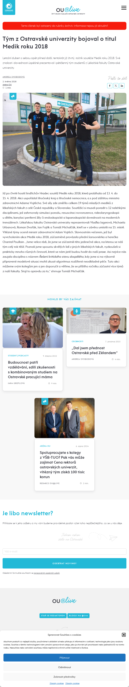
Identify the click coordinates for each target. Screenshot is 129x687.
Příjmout (64, 657)
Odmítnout (64, 667)
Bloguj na (78, 616)
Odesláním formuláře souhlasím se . (31, 573)
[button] (124, 635)
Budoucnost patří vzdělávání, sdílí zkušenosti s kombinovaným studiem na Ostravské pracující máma (32, 369)
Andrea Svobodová (14, 77)
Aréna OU (7, 84)
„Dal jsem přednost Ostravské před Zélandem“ (95, 350)
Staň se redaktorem (53, 616)
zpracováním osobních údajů (47, 573)
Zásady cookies (57, 683)
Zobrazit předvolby (64, 676)
